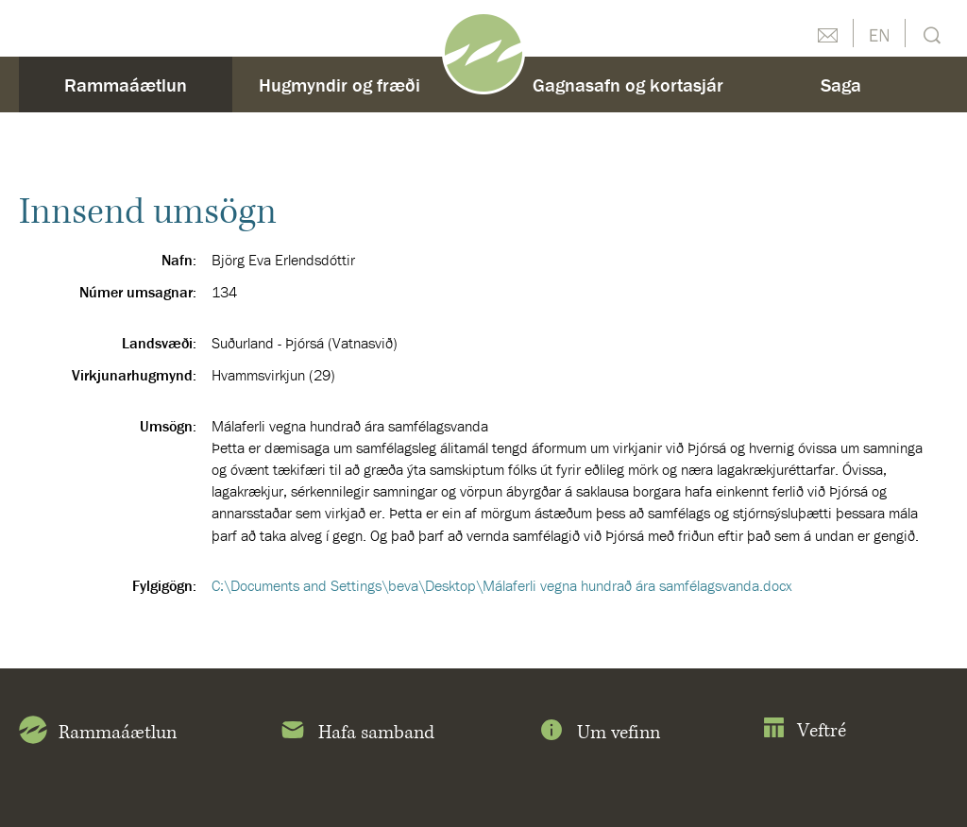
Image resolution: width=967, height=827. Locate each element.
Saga (841, 84)
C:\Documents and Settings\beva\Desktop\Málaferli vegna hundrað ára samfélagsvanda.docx (502, 585)
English (879, 33)
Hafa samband (356, 733)
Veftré (804, 731)
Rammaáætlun (125, 84)
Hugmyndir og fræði (339, 84)
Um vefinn (598, 733)
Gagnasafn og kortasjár (628, 84)
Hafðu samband (827, 33)
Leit (929, 33)
